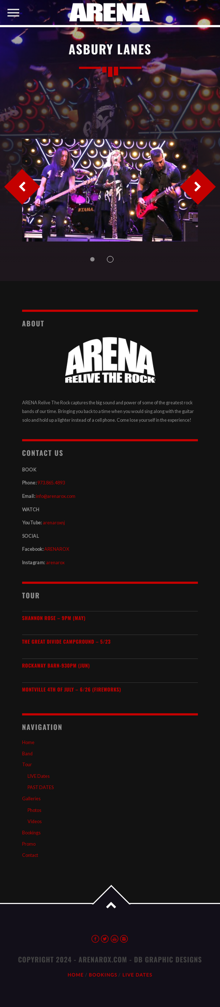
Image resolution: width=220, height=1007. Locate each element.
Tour (27, 764)
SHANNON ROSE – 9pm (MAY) (54, 618)
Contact (30, 855)
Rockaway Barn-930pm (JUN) (56, 666)
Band (27, 753)
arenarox (55, 562)
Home (28, 742)
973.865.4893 (51, 483)
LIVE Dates (39, 776)
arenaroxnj (54, 522)
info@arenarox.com (55, 496)
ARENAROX (56, 549)
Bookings (31, 832)
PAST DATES (41, 787)
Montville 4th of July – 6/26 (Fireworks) (71, 689)
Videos (35, 821)
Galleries (31, 798)
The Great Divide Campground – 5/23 (66, 642)
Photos (34, 810)
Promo (29, 844)
